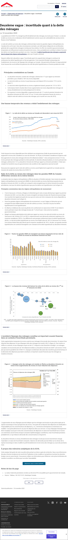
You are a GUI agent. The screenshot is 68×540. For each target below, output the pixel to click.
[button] (57, 6)
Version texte (6, 145)
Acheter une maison (6, 524)
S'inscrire (58, 3)
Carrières (16, 514)
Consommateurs (5, 523)
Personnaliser (52, 531)
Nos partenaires (18, 508)
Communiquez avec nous (20, 512)
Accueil (3, 13)
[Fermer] (66, 534)
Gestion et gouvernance (19, 506)
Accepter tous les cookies (51, 536)
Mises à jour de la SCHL (33, 504)
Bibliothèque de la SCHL (33, 506)
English (64, 3)
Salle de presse (31, 512)
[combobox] (46, 6)
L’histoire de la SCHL (19, 504)
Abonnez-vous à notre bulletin (34, 463)
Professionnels (5, 504)
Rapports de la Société (19, 510)
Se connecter (51, 3)
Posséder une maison (6, 526)
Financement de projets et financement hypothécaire (6, 508)
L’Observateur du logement (15, 13)
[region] (34, 534)
